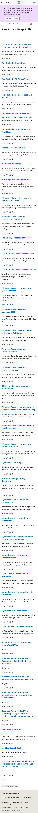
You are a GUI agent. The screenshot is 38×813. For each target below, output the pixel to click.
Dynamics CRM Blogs (12, 462)
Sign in (34, 2)
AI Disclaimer (5, 802)
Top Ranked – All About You (15, 79)
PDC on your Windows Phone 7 (16, 180)
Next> (3, 779)
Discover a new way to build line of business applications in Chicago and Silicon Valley (18, 764)
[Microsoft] (19, 2)
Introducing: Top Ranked (13, 148)
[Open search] (30, 2)
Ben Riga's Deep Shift (13, 24)
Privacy (12, 805)
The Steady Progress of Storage (17, 238)
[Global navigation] (2, 2)
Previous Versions (17, 802)
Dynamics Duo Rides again (14, 611)
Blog (26, 802)
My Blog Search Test (11, 748)
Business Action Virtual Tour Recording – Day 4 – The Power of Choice (16, 661)
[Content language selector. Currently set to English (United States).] (11, 793)
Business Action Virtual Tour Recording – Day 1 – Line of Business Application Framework (17, 713)
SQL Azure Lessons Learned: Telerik (19, 270)
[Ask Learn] (31, 23)
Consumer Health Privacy (9, 807)
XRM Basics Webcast (12, 729)
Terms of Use (24, 807)
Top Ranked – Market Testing (15, 113)
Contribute (5, 805)
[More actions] (34, 23)
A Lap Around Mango (12, 164)
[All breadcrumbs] (3, 23)
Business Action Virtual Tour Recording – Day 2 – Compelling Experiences (17, 695)
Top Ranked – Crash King (14, 63)
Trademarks (5, 810)
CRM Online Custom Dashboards (17, 626)
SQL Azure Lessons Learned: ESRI (18, 254)
